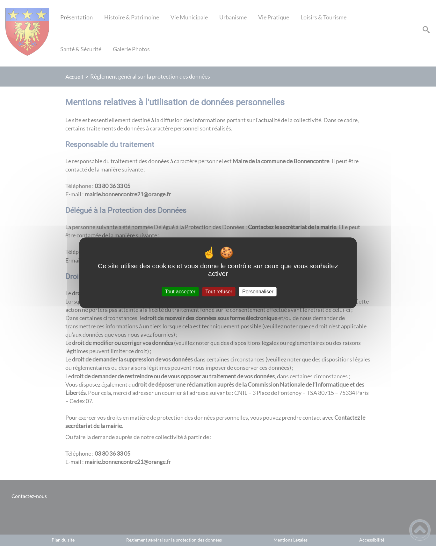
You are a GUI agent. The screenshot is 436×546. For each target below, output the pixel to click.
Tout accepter (180, 291)
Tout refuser (218, 291)
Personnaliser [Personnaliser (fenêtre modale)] (257, 291)
